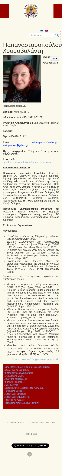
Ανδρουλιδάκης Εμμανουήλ (17, 397)
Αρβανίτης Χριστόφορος (15, 379)
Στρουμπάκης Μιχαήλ (14, 376)
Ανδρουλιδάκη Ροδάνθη (15, 394)
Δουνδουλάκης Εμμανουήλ (16, 370)
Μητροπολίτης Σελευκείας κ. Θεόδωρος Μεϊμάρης (27, 367)
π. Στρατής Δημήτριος (14, 382)
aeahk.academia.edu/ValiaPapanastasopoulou (27, 162)
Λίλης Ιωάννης (11, 385)
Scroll (29, 454)
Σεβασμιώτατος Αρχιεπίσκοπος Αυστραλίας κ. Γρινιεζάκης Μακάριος (25, 389)
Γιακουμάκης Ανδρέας (14, 400)
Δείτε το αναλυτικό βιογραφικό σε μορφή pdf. (35, 359)
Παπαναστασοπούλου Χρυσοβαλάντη (21, 403)
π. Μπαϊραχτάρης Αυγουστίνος (18, 373)
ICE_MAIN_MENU (58, 7)
